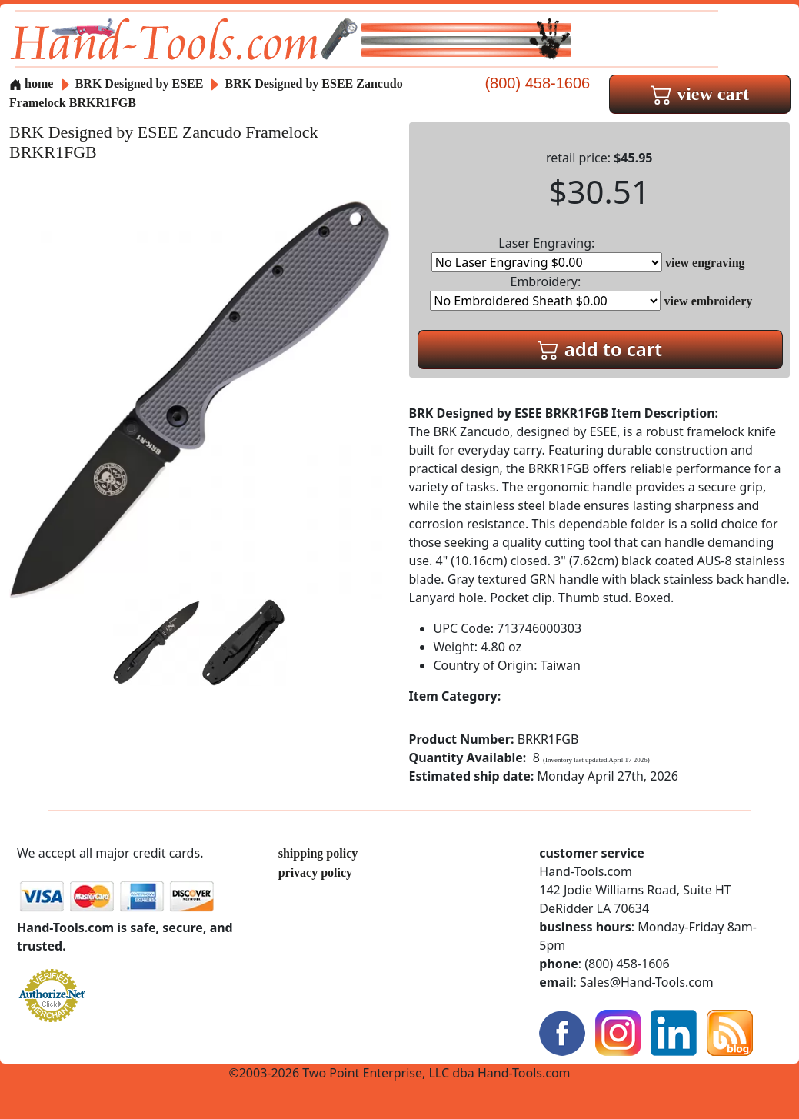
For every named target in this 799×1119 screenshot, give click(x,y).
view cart (700, 94)
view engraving (705, 262)
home (31, 83)
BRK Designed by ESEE (141, 83)
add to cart (600, 348)
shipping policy (318, 853)
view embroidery (708, 301)
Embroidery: (545, 292)
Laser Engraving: (546, 253)
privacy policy (315, 872)
